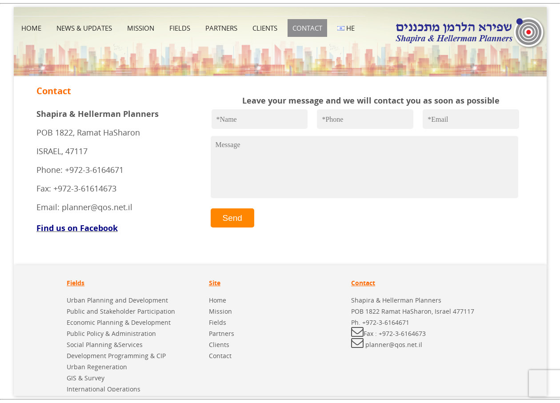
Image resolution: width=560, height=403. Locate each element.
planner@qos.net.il (393, 344)
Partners (221, 28)
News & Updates (84, 28)
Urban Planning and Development (117, 300)
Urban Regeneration (97, 367)
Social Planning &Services (105, 344)
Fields (179, 28)
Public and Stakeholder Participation (121, 311)
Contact (307, 28)
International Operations (103, 389)
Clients (264, 28)
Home (31, 28)
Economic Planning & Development (119, 322)
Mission (140, 28)
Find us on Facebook (77, 228)
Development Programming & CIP (116, 355)
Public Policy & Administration (111, 333)
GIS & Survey (85, 378)
